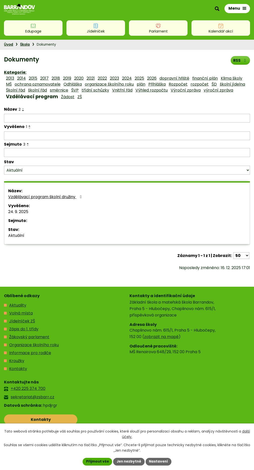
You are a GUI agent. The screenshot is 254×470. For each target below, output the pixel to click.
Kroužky (16, 361)
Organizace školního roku (34, 345)
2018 (56, 78)
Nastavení (160, 461)
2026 (152, 78)
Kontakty (18, 369)
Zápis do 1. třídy (23, 329)
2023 (114, 78)
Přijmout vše (96, 461)
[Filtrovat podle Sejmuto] (127, 152)
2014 (21, 78)
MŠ (9, 84)
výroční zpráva (218, 90)
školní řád (37, 90)
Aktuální (16, 235)
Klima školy (231, 78)
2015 (33, 78)
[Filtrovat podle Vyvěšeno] (127, 135)
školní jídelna (232, 84)
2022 (102, 78)
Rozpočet (178, 84)
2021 (91, 78)
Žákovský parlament (29, 337)
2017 (44, 78)
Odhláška (73, 84)
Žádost (67, 97)
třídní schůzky (95, 90)
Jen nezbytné (129, 461)
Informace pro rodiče (30, 353)
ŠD (214, 84)
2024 (127, 78)
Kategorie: (15, 72)
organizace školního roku (109, 84)
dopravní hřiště (174, 78)
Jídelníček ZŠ (22, 321)
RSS (240, 60)
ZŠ (79, 97)
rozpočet (199, 84)
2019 (67, 78)
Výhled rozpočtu (151, 90)
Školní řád (15, 90)
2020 (79, 78)
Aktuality (17, 305)
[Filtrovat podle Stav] (127, 170)
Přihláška (157, 84)
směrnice (59, 90)
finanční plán (205, 78)
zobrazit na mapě (161, 337)
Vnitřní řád (122, 90)
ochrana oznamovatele (38, 84)
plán (141, 84)
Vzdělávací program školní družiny (45, 197)
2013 (10, 78)
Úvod (8, 44)
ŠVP (75, 90)
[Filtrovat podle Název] (127, 118)
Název (12, 109)
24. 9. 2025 (18, 212)
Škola (25, 44)
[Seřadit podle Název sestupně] (23, 111)
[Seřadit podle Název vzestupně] (23, 109)
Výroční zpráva (186, 90)
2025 (139, 78)
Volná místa (21, 313)
